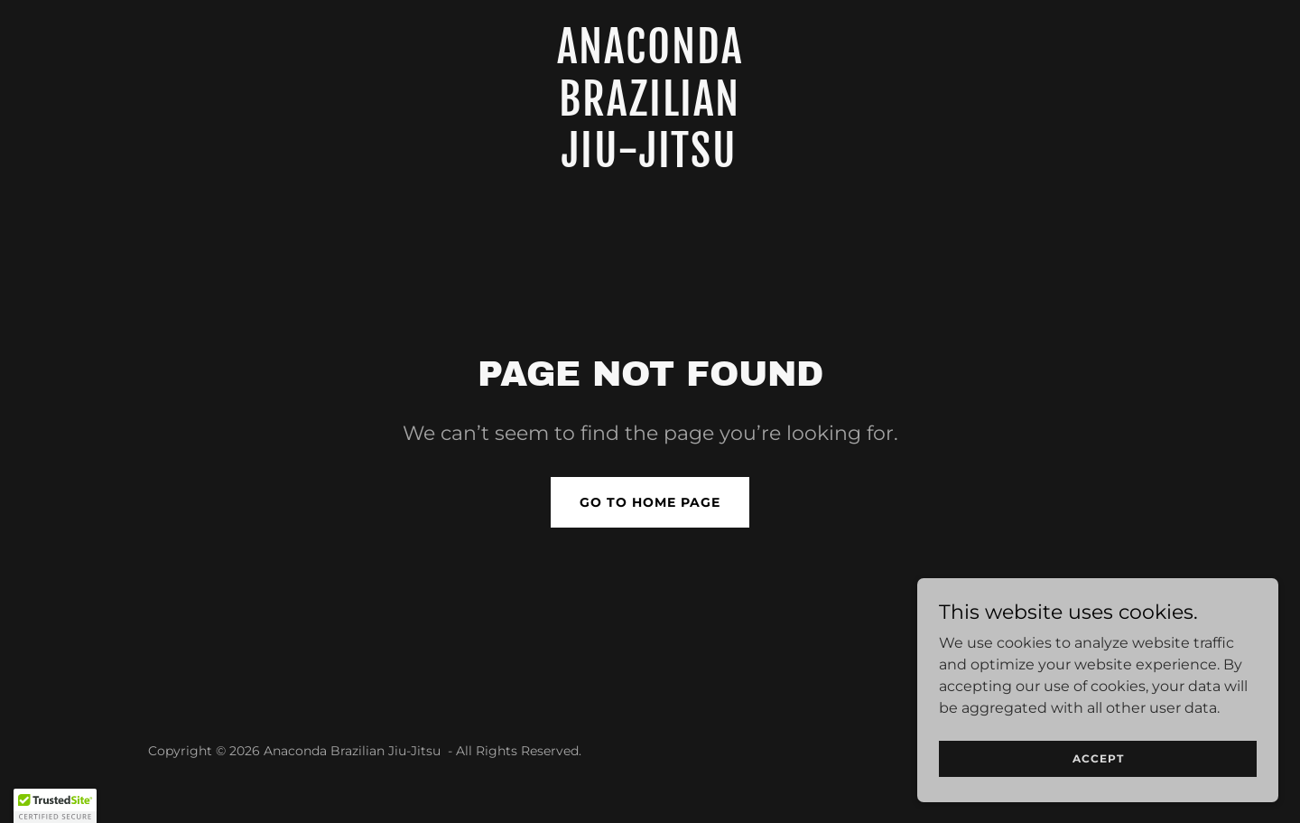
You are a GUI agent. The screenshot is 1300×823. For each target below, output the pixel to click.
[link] (649, 162)
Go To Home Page (650, 502)
